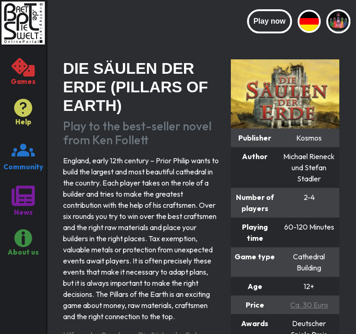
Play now (270, 21)
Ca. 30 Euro (309, 304)
